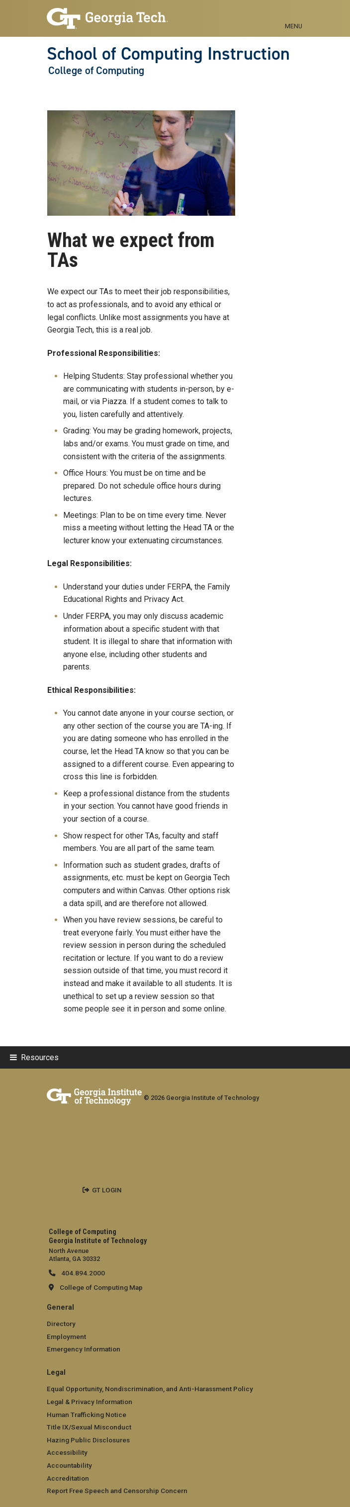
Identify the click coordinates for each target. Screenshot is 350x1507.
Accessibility (67, 1452)
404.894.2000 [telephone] (82, 1273)
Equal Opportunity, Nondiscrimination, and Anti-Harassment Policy (150, 1389)
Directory (61, 1324)
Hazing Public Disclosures (88, 1440)
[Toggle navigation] (293, 15)
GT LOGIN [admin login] (107, 1190)
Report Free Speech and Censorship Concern (117, 1491)
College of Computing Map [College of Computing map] (101, 1287)
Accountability (69, 1465)
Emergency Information (83, 1349)
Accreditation (68, 1478)
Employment (66, 1336)
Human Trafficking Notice (86, 1415)
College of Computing (96, 71)
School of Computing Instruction (168, 54)
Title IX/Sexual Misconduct (89, 1427)
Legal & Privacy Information (89, 1402)
